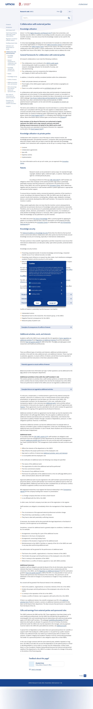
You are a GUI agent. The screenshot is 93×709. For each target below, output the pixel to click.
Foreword (8, 24)
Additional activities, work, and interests (12, 83)
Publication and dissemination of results (10, 47)
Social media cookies (36, 290)
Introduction (9, 27)
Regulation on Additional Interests (46, 344)
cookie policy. (43, 279)
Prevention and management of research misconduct (11, 102)
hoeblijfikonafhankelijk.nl (56, 634)
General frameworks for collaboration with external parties (12, 62)
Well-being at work (10, 30)
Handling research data (11, 43)
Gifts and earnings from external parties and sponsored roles (12, 89)
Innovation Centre (55, 189)
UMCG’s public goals (52, 67)
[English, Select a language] (70, 11)
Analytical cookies (35, 286)
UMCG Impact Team (36, 48)
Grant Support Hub (36, 119)
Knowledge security (12, 76)
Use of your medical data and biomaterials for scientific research (49, 102)
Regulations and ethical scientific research (11, 39)
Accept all (52, 303)
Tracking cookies (35, 294)
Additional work (50, 417)
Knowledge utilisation (10, 56)
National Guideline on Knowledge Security (35, 237)
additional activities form (33, 454)
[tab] (61, 283)
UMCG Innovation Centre (37, 46)
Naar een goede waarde (33, 346)
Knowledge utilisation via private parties (11, 69)
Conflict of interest (12, 79)
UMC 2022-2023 (54, 183)
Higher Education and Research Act (40, 33)
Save (37, 303)
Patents (9, 73)
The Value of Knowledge (40, 222)
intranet (62, 121)
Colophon (8, 106)
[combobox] (46, 18)
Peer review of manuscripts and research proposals (10, 96)
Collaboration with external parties (11, 52)
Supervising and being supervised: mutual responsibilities (11, 34)
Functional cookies (36, 283)
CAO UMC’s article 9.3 (40, 451)
